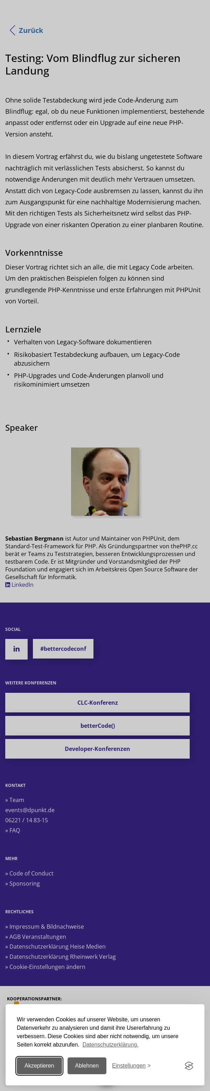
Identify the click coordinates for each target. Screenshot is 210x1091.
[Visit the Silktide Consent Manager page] (189, 1066)
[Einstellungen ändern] (131, 1066)
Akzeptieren (39, 1066)
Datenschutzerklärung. (111, 1045)
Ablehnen (87, 1066)
